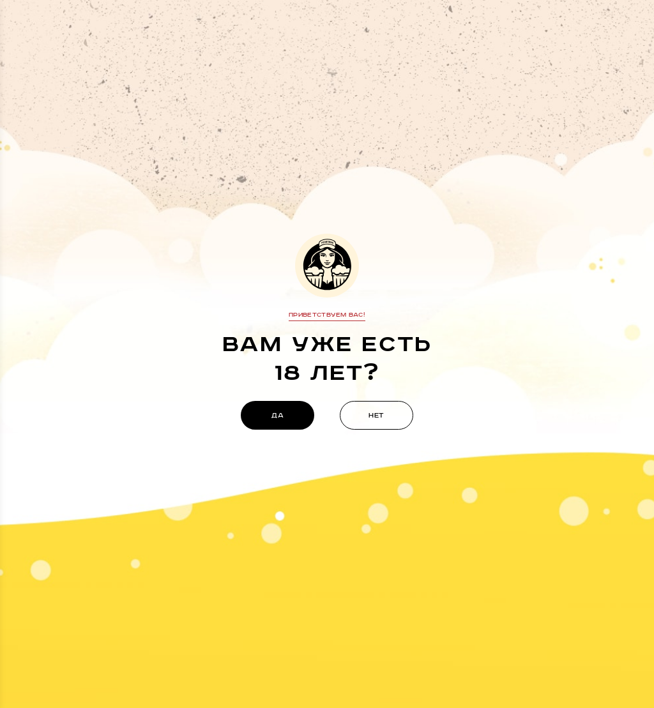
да (277, 415)
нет (376, 415)
